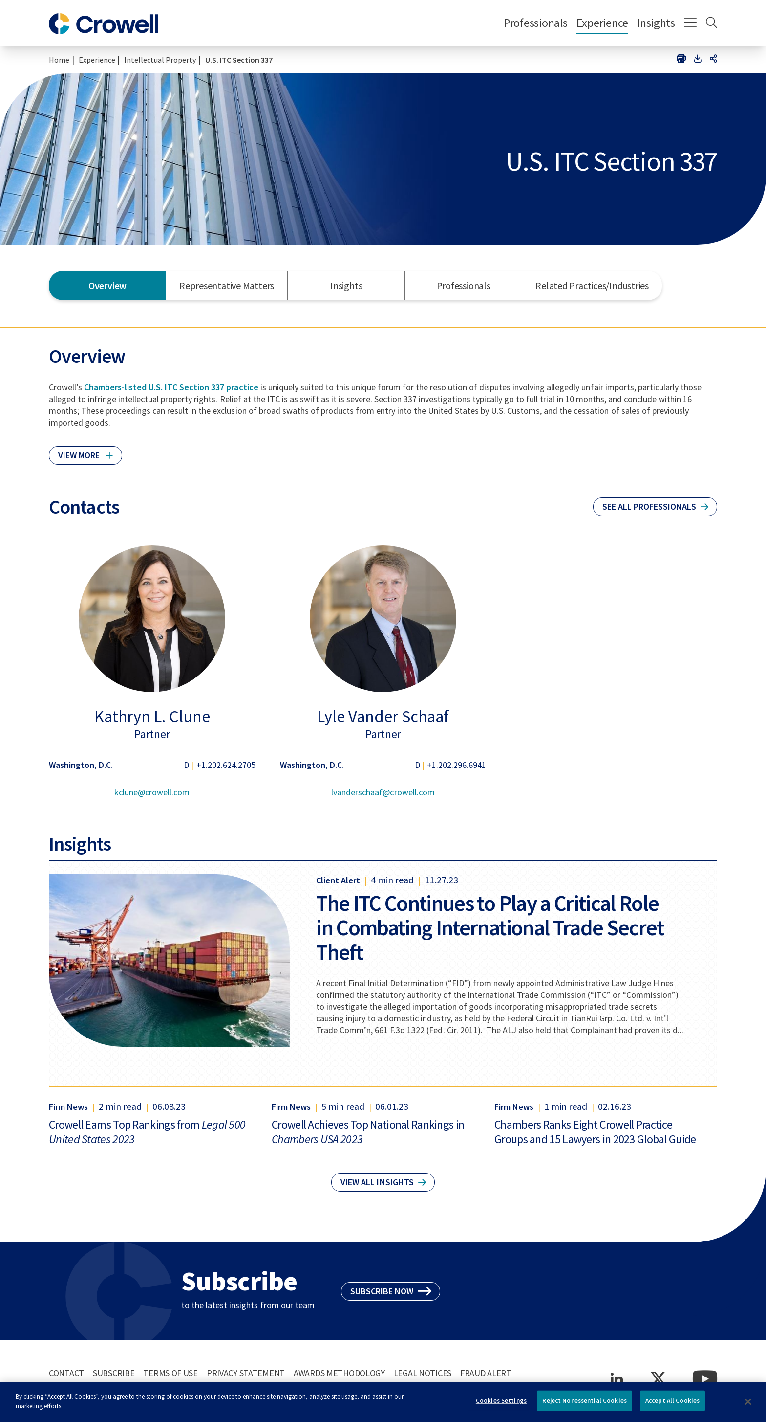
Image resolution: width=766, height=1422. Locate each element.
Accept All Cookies (672, 1405)
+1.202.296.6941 (456, 764)
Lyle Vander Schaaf (383, 716)
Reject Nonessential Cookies (584, 1405)
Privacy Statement (246, 1372)
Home (59, 60)
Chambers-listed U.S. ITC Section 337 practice (171, 387)
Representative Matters (226, 285)
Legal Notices (422, 1372)
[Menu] (690, 23)
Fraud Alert (485, 1372)
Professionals (536, 22)
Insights (656, 22)
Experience (602, 22)
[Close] (748, 1406)
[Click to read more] (85, 451)
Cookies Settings (501, 1405)
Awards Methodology (339, 1372)
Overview (107, 285)
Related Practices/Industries (592, 285)
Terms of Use (170, 1372)
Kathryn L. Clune (152, 716)
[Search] (711, 23)
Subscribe (113, 1372)
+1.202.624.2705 (225, 764)
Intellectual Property (160, 60)
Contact (66, 1372)
